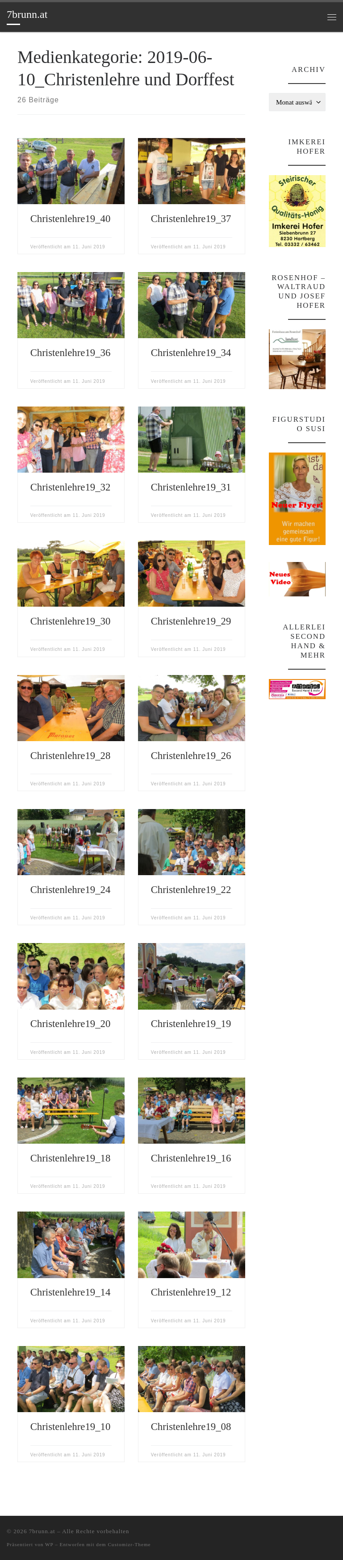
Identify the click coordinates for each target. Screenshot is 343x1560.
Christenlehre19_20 (70, 1023)
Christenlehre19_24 (70, 889)
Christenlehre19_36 (70, 352)
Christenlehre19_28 (70, 755)
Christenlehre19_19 (191, 1023)
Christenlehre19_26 (191, 755)
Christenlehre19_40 (70, 218)
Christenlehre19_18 (70, 1158)
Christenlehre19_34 (191, 352)
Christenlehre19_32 (70, 487)
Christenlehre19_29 (191, 621)
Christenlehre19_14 (70, 1292)
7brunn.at (42, 1531)
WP (49, 1544)
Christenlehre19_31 (191, 487)
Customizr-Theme (129, 1544)
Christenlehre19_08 (191, 1426)
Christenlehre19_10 (70, 1426)
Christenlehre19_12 (191, 1292)
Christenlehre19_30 (70, 621)
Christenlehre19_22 (191, 889)
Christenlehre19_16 (191, 1158)
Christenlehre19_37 (191, 218)
